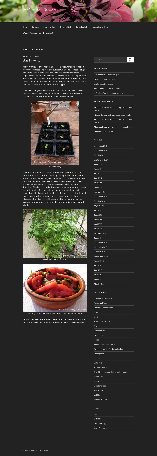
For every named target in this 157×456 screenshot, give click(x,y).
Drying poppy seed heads (120, 115)
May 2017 (98, 183)
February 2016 (100, 233)
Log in (96, 414)
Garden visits (99, 331)
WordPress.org (100, 428)
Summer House (100, 367)
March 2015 (99, 284)
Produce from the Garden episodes (108, 349)
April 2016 (98, 224)
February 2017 (99, 192)
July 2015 (97, 265)
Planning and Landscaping (104, 344)
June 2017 (98, 178)
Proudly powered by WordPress (35, 450)
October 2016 (99, 201)
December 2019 (100, 146)
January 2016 (99, 238)
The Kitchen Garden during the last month (111, 372)
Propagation (99, 354)
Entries (99, 419)
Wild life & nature (101, 400)
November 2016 (100, 197)
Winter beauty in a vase (103, 84)
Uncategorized (100, 386)
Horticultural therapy (101, 27)
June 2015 (98, 270)
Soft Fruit (98, 363)
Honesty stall (81, 27)
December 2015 (100, 243)
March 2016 (99, 229)
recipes (97, 358)
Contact (35, 27)
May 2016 (98, 220)
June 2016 (98, 215)
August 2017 (99, 169)
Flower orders (49, 27)
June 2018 (98, 164)
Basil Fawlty (31, 60)
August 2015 (99, 261)
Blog (25, 27)
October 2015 (99, 252)
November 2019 (100, 151)
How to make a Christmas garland (108, 75)
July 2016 (97, 210)
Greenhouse (99, 335)
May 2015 (98, 275)
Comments (100, 423)
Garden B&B (65, 27)
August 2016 (99, 206)
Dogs (96, 317)
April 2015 (98, 279)
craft (96, 312)
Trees (96, 381)
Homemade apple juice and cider (107, 88)
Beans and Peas (100, 303)
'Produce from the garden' (104, 298)
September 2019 (101, 160)
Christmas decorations (103, 308)
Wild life (97, 395)
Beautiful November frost (104, 79)
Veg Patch (98, 390)
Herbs (96, 340)
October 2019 (99, 155)
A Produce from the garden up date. (108, 93)
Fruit (96, 326)
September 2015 (101, 256)
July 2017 (97, 174)
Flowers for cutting (102, 321)
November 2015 (100, 247)
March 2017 (99, 187)
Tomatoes (98, 377)
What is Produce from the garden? (38, 33)
